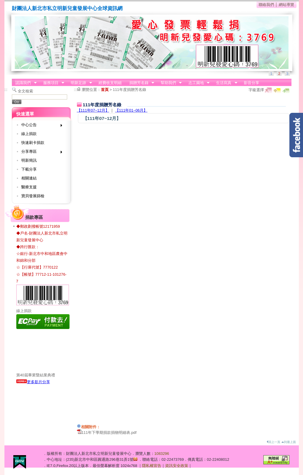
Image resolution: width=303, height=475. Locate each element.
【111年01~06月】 (131, 110)
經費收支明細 (110, 83)
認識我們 (24, 83)
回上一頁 (273, 442)
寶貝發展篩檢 (32, 196)
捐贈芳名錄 (139, 83)
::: (13, 80)
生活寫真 (224, 83)
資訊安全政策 (176, 465)
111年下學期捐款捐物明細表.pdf (109, 432)
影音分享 (251, 83)
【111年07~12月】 (93, 110)
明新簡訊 (29, 160)
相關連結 (29, 178)
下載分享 (29, 169)
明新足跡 (79, 83)
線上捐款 (29, 133)
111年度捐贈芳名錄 (129, 89)
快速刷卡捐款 (32, 142)
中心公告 (40, 126)
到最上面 (288, 442)
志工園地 (197, 83)
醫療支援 (29, 187)
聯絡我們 (266, 4)
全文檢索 (25, 91)
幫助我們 (169, 83)
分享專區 (40, 152)
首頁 (105, 89)
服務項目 (51, 83)
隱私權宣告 (151, 465)
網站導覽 (286, 4)
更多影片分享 (33, 382)
